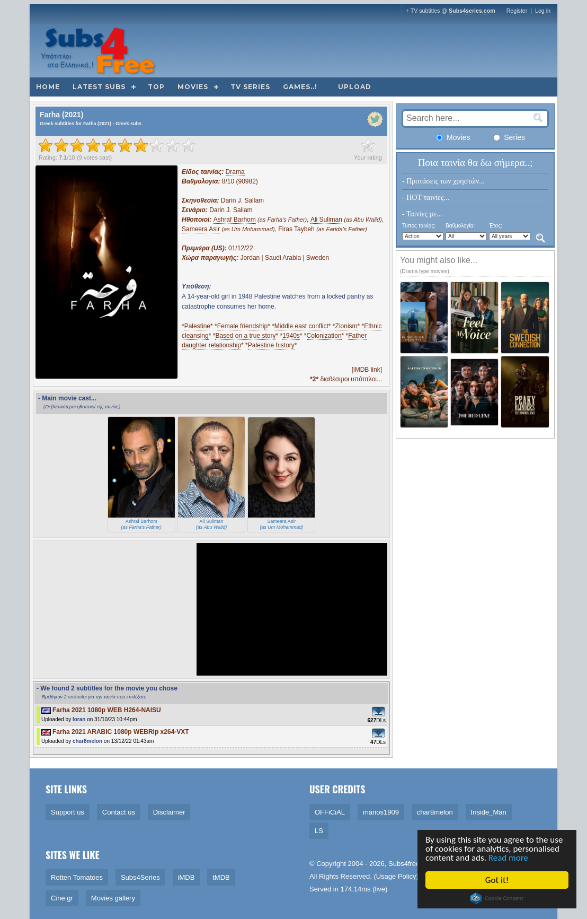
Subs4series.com (472, 10)
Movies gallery (113, 898)
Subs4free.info (410, 864)
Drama (235, 172)
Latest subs (99, 87)
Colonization (324, 335)
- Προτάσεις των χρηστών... (443, 181)
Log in (542, 10)
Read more (509, 857)
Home (48, 87)
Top (156, 87)
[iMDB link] (367, 369)
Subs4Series (140, 877)
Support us (67, 812)
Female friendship (242, 326)
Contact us (118, 812)
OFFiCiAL (330, 812)
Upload (354, 87)
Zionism (346, 326)
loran (79, 719)
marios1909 (381, 812)
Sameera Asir (201, 229)
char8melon (87, 741)
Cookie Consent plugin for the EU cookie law (497, 898)
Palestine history (271, 345)
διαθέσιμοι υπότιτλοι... (346, 379)
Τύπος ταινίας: (418, 226)
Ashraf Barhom (235, 219)
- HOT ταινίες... (425, 198)
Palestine (197, 326)
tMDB (221, 877)
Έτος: (495, 226)
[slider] (117, 145)
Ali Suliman (326, 219)
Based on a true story (245, 335)
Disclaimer (169, 812)
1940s (291, 335)
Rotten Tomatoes (77, 877)
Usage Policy (396, 876)
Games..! (300, 87)
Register (517, 10)
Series (509, 137)
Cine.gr (62, 898)
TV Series (250, 87)
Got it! (497, 880)
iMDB (186, 877)
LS (319, 831)
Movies (192, 87)
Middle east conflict (301, 326)
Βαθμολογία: (460, 226)
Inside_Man (488, 812)
